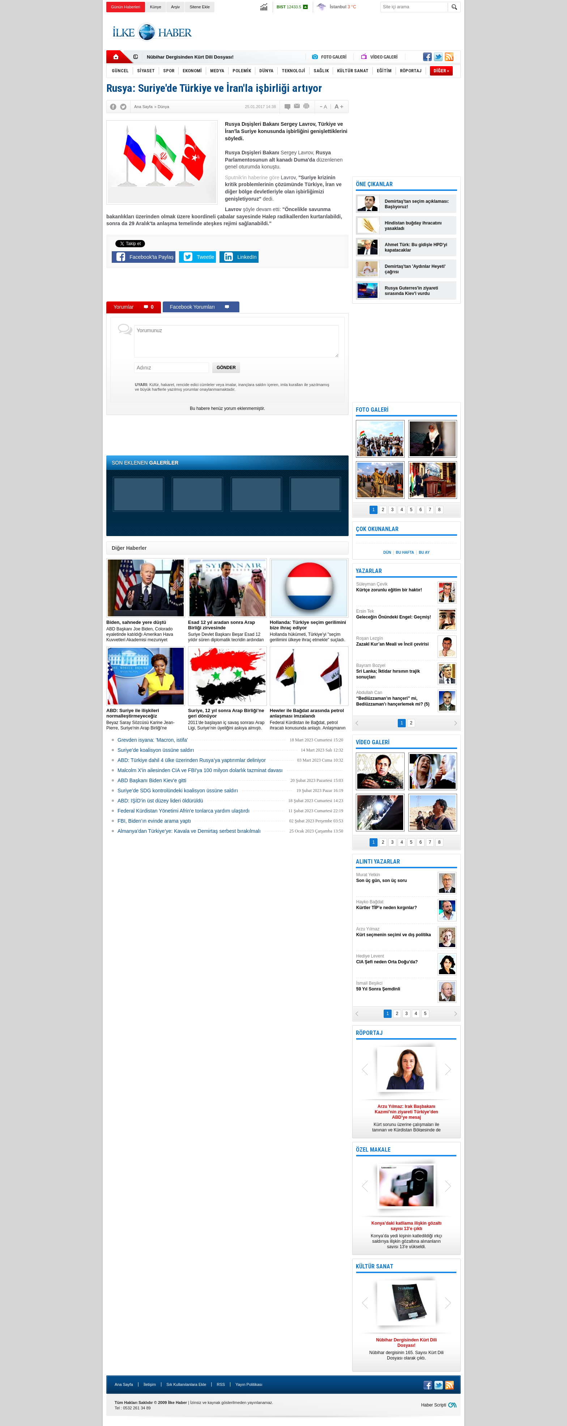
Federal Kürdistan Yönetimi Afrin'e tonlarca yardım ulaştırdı (184, 811)
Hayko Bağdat (396, 905)
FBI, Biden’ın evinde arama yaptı (154, 821)
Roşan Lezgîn (396, 641)
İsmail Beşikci (396, 986)
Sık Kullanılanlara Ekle (186, 1384)
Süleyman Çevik (396, 587)
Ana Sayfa (124, 1384)
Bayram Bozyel (396, 671)
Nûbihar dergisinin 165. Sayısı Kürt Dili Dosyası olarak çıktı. (406, 1349)
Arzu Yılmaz (396, 932)
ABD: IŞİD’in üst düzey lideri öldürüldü (160, 801)
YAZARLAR (369, 571)
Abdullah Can (396, 698)
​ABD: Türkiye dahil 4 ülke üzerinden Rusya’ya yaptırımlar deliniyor (192, 760)
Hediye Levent (396, 959)
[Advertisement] (497, 126)
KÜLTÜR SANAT (374, 1266)
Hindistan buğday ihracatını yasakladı (413, 225)
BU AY (424, 552)
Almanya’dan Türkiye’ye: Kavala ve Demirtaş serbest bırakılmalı (189, 831)
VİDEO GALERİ (372, 742)
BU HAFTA (405, 552)
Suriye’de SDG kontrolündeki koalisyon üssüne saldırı (178, 790)
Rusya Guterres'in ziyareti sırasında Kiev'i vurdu (411, 291)
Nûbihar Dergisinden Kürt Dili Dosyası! (190, 57)
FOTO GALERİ (372, 409)
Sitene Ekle (199, 7)
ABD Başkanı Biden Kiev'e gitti (152, 780)
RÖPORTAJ (369, 1032)
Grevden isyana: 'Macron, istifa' (153, 740)
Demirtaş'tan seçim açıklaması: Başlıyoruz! (417, 204)
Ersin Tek (396, 614)
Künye (155, 7)
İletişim (150, 1384)
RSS (221, 1384)
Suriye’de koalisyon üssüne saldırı (156, 750)
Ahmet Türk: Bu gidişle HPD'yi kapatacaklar (416, 247)
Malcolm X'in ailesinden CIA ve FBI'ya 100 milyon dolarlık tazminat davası (200, 770)
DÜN (387, 552)
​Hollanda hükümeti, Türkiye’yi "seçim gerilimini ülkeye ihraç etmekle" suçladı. (309, 631)
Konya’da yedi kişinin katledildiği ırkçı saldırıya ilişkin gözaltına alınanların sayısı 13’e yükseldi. (406, 1235)
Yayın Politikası (248, 1384)
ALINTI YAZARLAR (378, 861)
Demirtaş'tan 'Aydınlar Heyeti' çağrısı (415, 269)
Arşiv (175, 7)
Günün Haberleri (125, 7)
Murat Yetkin (396, 877)
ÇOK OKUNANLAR (377, 529)
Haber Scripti (433, 1405)
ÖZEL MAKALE (373, 1149)
